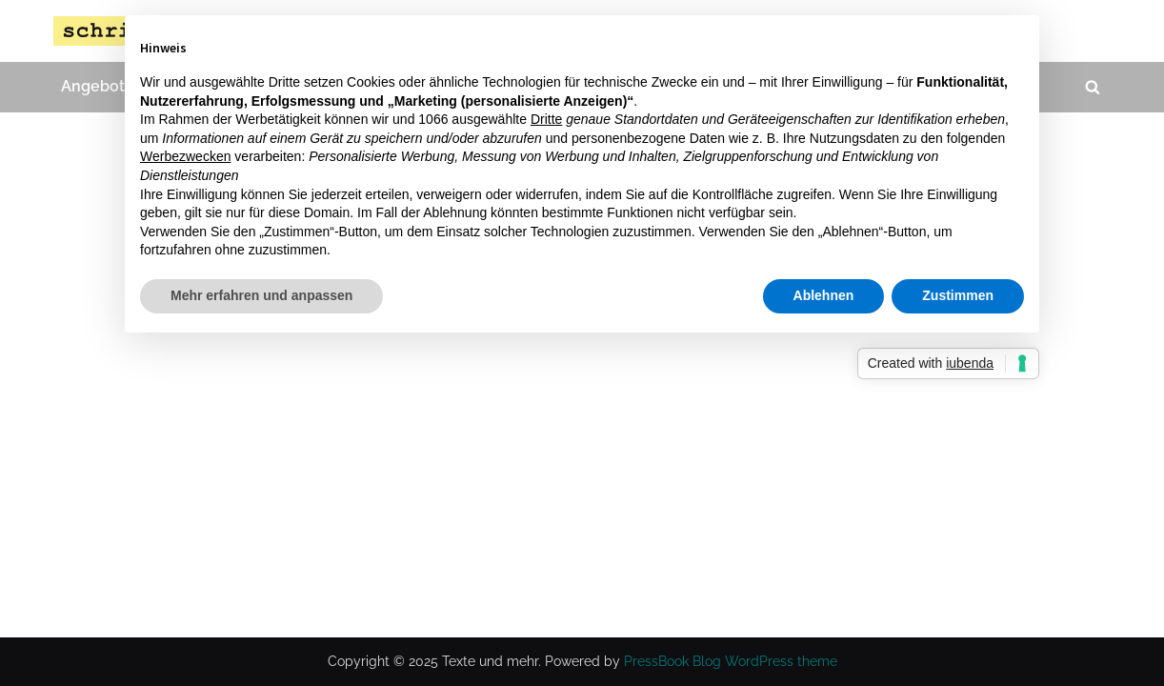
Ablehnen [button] (823, 295)
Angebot (93, 86)
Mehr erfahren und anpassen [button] (261, 295)
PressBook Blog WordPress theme (730, 661)
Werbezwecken (185, 156)
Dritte (546, 119)
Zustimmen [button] (957, 295)
